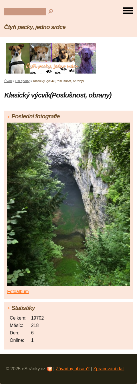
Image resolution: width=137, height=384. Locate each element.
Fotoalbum (18, 291)
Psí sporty (22, 81)
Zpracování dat (108, 368)
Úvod (8, 81)
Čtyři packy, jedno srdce (34, 27)
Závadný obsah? (73, 368)
